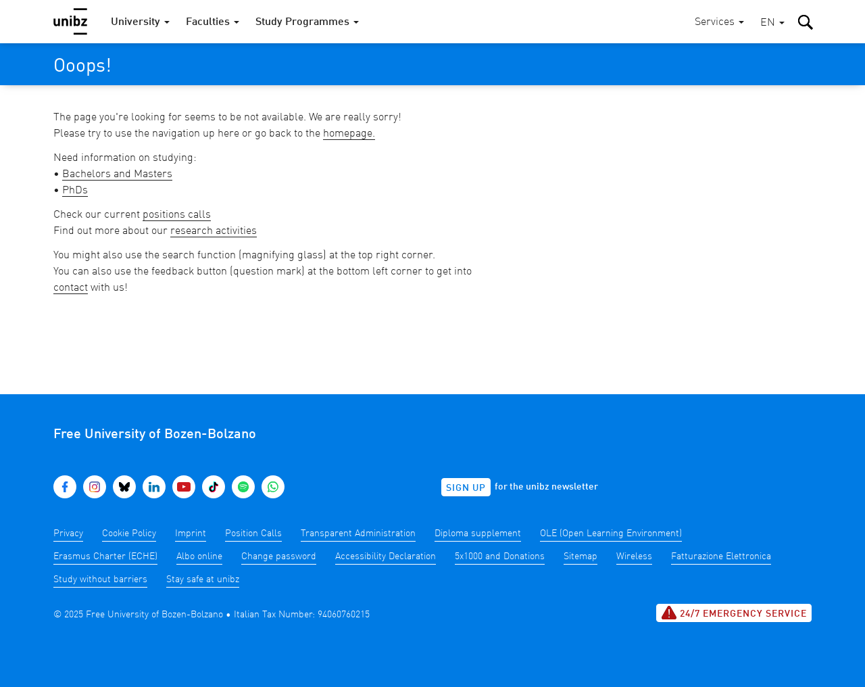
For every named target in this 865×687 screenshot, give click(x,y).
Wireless (634, 556)
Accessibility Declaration (385, 556)
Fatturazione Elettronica (721, 556)
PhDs (75, 190)
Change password (278, 556)
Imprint (190, 533)
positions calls (177, 215)
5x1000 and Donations (500, 556)
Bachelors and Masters (117, 174)
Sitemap (580, 556)
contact (70, 288)
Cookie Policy (129, 533)
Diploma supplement (478, 533)
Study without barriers (100, 579)
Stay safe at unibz (202, 579)
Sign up (466, 488)
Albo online (199, 556)
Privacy (68, 533)
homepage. (349, 133)
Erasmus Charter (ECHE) (105, 556)
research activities (213, 231)
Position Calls (253, 533)
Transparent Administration (358, 533)
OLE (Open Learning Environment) (611, 533)
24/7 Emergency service (734, 613)
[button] (772, 23)
